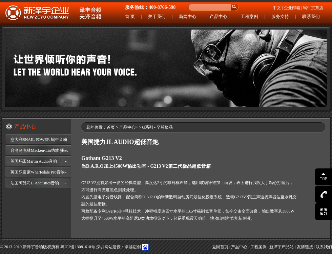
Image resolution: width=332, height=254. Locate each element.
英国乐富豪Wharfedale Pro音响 (38, 172)
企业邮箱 (292, 7)
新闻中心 (187, 16)
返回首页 (220, 246)
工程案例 (249, 16)
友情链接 (305, 246)
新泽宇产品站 (281, 246)
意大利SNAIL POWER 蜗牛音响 (39, 139)
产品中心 (218, 16)
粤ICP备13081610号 (77, 246)
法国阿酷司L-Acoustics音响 (35, 183)
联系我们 (311, 16)
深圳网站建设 (108, 246)
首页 (111, 127)
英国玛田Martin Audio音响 (34, 161)
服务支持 (280, 16)
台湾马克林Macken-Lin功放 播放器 (41, 150)
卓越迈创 (133, 246)
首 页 (130, 16)
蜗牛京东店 (313, 7)
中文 (277, 7)
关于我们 (157, 16)
